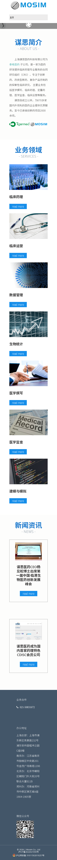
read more (18, 206)
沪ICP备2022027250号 (28, 851)
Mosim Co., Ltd (33, 849)
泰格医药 (14, 64)
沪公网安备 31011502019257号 (28, 855)
